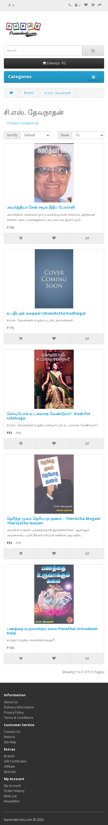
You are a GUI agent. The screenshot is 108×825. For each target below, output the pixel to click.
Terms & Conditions (18, 717)
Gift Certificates (15, 761)
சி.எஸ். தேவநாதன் (57, 93)
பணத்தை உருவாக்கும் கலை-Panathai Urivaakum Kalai (52, 630)
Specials (10, 771)
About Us (11, 702)
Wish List (10, 796)
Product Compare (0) (22, 123)
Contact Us (12, 731)
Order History (14, 791)
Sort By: (12, 135)
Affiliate (9, 766)
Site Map (10, 742)
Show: (65, 135)
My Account (12, 785)
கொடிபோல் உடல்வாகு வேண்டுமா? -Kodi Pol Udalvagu (48, 416)
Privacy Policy (14, 712)
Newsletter (12, 801)
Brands (9, 756)
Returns (9, 737)
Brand (28, 93)
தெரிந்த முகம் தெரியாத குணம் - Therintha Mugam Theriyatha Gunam (53, 520)
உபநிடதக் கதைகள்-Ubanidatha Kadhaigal (46, 313)
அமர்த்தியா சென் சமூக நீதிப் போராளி (41, 207)
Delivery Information (19, 707)
